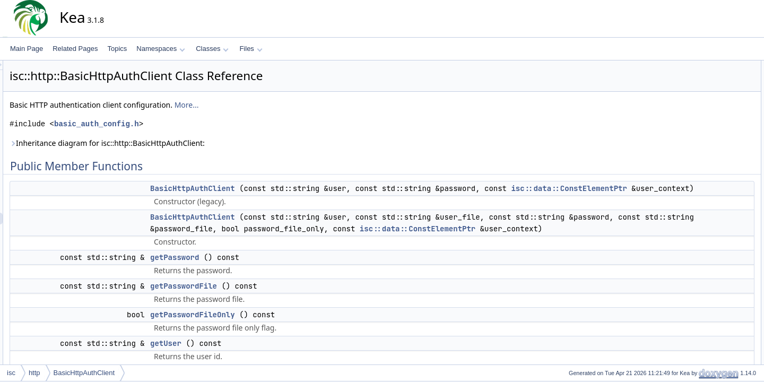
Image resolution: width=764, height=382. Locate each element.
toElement (705, 159)
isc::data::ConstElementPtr (303, 200)
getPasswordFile (279, 309)
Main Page (26, 49)
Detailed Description (711, 183)
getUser (702, 136)
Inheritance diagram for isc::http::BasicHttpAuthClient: (202, 143)
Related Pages (75, 49)
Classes (212, 49)
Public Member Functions (718, 66)
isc (11, 373)
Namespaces (160, 49)
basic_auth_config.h (192, 124)
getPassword (270, 280)
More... (282, 105)
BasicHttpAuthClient (288, 188)
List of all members (709, 311)
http (34, 373)
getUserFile (707, 148)
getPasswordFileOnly (288, 338)
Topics (117, 49)
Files (250, 49)
